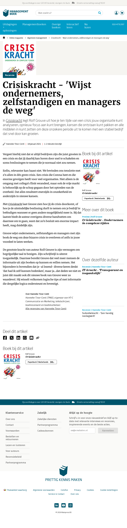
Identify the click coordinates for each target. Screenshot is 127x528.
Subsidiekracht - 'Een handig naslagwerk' (97, 314)
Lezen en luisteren (15, 445)
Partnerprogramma (16, 462)
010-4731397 (118, 24)
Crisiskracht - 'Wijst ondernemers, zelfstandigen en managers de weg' (80, 38)
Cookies (90, 490)
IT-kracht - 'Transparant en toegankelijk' (102, 272)
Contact (10, 425)
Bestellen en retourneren (12, 438)
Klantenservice (15, 412)
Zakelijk (41, 412)
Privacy (77, 490)
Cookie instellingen (109, 490)
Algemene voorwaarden (44, 490)
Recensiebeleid (14, 456)
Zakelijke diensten (47, 419)
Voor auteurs (12, 451)
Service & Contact (56, 494)
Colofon (64, 490)
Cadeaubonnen (45, 430)
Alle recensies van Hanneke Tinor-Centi (46, 308)
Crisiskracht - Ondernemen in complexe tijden (102, 222)
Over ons (10, 419)
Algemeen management (37, 38)
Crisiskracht (14, 120)
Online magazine (16, 38)
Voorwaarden (12, 430)
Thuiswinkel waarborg (15, 490)
